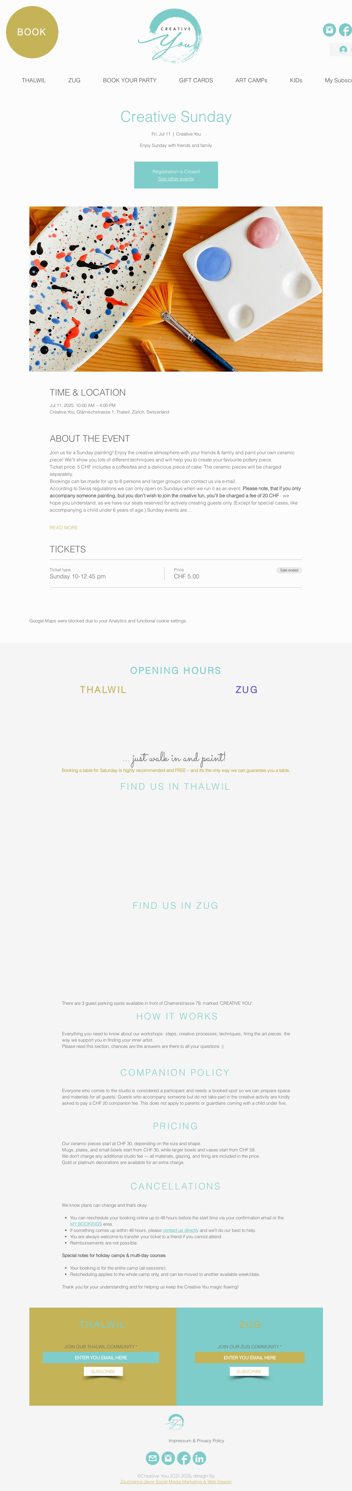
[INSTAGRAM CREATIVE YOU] (168, 1458)
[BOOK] (32, 32)
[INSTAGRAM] (329, 30)
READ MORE (64, 528)
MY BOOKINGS (86, 1224)
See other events (176, 179)
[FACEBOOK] (345, 30)
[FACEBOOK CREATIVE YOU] (184, 1458)
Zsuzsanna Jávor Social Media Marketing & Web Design (176, 1481)
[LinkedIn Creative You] (199, 1458)
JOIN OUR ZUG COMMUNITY (248, 1346)
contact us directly (181, 1230)
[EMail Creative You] (152, 1458)
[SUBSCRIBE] (103, 1371)
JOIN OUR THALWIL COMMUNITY (99, 1346)
